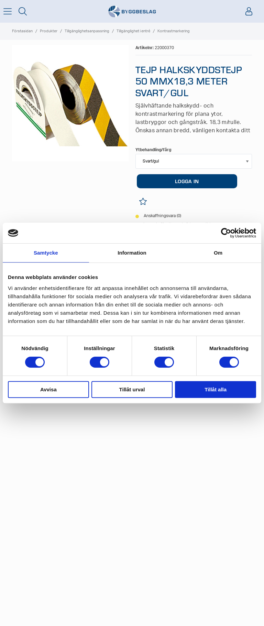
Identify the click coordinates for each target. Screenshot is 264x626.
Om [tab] (218, 253)
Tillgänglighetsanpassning (87, 31)
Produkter (48, 31)
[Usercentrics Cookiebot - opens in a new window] (226, 233)
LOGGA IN (187, 181)
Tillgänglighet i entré (133, 31)
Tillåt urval (132, 389)
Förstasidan (22, 31)
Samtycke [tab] (46, 253)
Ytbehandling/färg (153, 150)
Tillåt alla (216, 389)
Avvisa (48, 389)
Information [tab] (132, 253)
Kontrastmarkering (173, 31)
